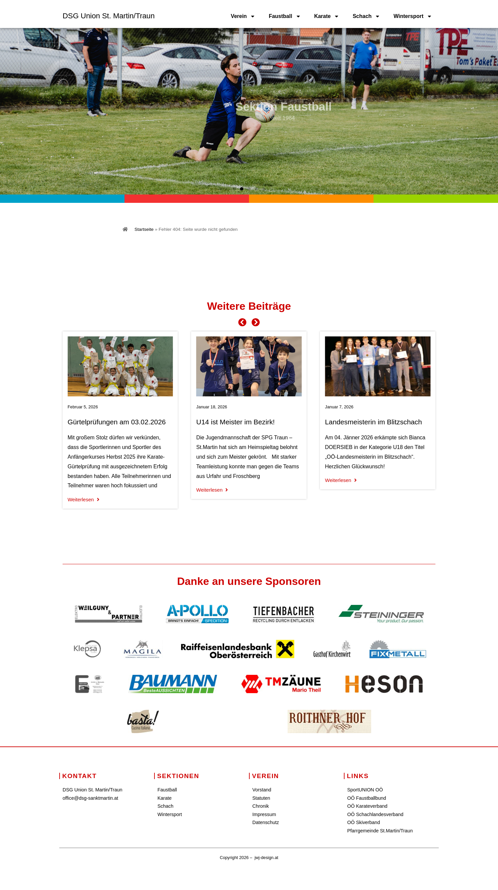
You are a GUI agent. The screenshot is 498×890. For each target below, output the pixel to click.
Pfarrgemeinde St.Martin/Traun (380, 830)
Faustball (285, 16)
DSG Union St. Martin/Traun (109, 16)
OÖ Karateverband (367, 806)
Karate (327, 16)
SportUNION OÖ (365, 789)
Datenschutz (265, 822)
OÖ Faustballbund (366, 798)
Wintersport (412, 16)
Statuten (261, 798)
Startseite (143, 229)
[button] (234, 189)
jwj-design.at (266, 857)
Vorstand (261, 789)
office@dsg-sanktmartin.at (90, 798)
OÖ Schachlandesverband (375, 814)
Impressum (264, 814)
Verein (243, 16)
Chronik (260, 806)
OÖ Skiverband (363, 822)
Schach (366, 16)
